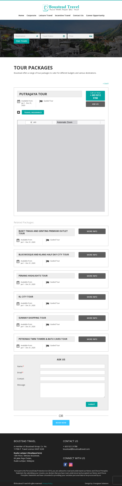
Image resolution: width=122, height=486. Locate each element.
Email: (19, 372)
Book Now (61, 422)
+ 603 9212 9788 (70, 446)
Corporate (31, 15)
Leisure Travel (45, 15)
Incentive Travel (62, 15)
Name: (20, 366)
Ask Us (95, 104)
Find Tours (21, 41)
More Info (92, 231)
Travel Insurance (33, 112)
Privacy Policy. (47, 483)
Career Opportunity (95, 15)
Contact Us (78, 15)
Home (21, 15)
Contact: (20, 378)
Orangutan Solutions (100, 483)
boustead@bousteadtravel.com (76, 449)
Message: (21, 385)
